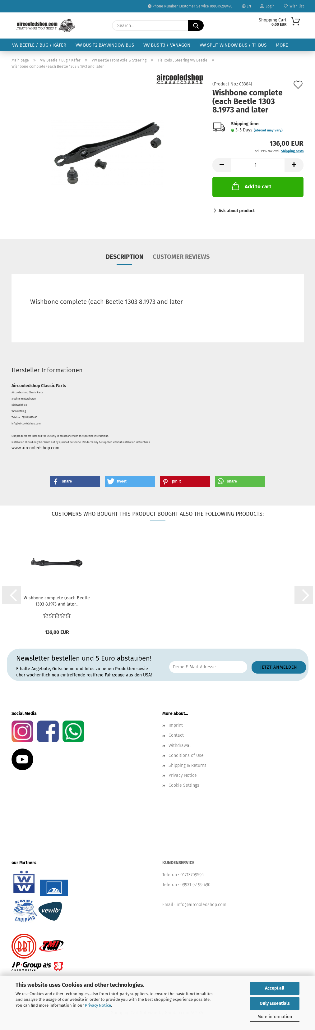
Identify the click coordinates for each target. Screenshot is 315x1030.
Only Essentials (275, 1003)
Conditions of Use (186, 755)
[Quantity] (258, 165)
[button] (221, 165)
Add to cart (251, 186)
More (282, 45)
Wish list (294, 6)
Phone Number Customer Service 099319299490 (190, 6)
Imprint (176, 725)
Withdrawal (180, 745)
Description (124, 256)
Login (267, 6)
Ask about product (237, 210)
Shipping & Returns (187, 765)
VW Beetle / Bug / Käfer (39, 45)
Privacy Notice (98, 1005)
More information (274, 1016)
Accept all (274, 988)
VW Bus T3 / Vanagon (166, 45)
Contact (176, 735)
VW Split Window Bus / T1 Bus (233, 45)
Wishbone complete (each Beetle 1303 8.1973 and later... (57, 601)
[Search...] (196, 25)
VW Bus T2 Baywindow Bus (105, 45)
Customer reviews (181, 256)
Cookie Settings (184, 785)
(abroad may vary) (268, 130)
